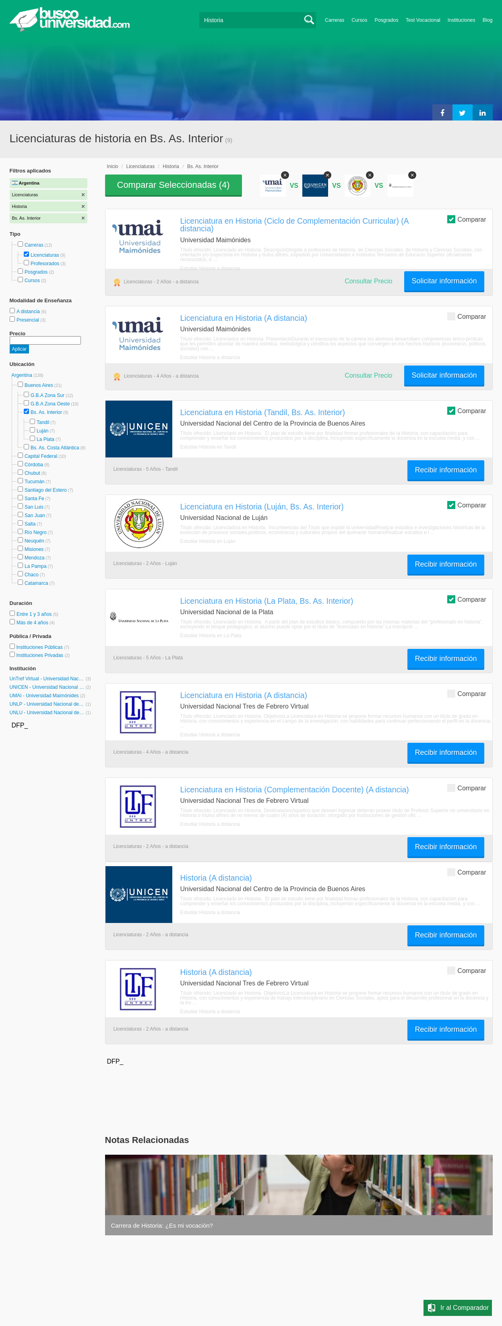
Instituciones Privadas (43, 655)
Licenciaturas (45, 255)
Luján (42, 431)
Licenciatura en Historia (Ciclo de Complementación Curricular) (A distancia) (294, 224)
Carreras (334, 20)
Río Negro (36, 532)
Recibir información (446, 470)
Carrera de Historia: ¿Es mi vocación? (162, 1225)
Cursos (359, 20)
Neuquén (34, 541)
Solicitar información (444, 281)
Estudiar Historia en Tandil (208, 447)
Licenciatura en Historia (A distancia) (243, 318)
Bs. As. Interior (46, 412)
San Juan (35, 515)
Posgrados (386, 20)
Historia (171, 166)
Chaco (32, 575)
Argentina (23, 375)
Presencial (28, 320)
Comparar (466, 219)
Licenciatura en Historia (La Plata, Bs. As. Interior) (266, 600)
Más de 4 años (33, 623)
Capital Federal (41, 456)
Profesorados (45, 263)
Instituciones (461, 20)
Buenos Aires (39, 385)
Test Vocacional (423, 20)
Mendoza (34, 558)
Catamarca (36, 583)
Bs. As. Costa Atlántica (55, 448)
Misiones (34, 549)
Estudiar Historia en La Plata (211, 635)
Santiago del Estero (46, 490)
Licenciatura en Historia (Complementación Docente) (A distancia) (294, 789)
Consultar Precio (368, 281)
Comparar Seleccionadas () (173, 185)
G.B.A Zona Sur (47, 395)
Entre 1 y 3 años (35, 614)
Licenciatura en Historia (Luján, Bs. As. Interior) (262, 506)
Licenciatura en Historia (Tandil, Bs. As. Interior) (262, 412)
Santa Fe (34, 498)
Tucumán (35, 481)
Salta (30, 524)
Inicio (112, 166)
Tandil (43, 422)
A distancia (29, 311)
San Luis (34, 507)
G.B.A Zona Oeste (50, 404)
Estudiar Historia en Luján (208, 541)
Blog (488, 20)
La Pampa (36, 566)
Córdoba (34, 465)
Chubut (32, 473)
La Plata (45, 439)
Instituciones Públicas (42, 647)
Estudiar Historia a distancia (210, 268)
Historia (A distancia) (216, 877)
